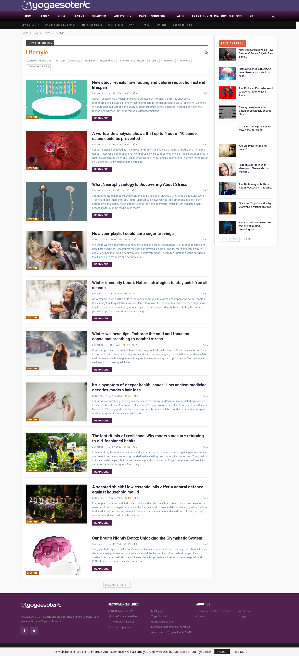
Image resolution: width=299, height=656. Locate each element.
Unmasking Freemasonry (60, 25)
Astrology (122, 16)
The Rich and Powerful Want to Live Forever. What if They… (256, 92)
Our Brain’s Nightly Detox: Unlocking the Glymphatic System (147, 538)
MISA (146, 25)
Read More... (102, 118)
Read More (240, 651)
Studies (153, 61)
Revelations (115, 25)
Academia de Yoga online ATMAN (171, 632)
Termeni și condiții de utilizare (213, 611)
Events (133, 25)
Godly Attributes (124, 621)
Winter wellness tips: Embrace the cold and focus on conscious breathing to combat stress (140, 336)
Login (45, 16)
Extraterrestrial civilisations (217, 16)
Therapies (168, 61)
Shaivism (99, 16)
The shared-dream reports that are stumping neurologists (255, 226)
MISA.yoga (157, 611)
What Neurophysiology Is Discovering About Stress (139, 184)
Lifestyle (32, 117)
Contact (161, 25)
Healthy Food (107, 61)
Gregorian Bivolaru (162, 621)
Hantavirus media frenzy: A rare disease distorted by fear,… (255, 72)
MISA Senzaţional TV (120, 611)
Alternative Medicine (39, 61)
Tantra (78, 16)
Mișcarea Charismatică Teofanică (170, 626)
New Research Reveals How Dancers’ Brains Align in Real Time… (256, 53)
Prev (223, 239)
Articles (61, 61)
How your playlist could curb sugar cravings (133, 233)
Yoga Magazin (159, 616)
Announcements (92, 25)
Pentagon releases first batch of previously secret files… (255, 111)
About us (244, 611)
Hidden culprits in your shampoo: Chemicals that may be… (254, 168)
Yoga (61, 16)
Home (29, 16)
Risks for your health (132, 61)
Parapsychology (152, 16)
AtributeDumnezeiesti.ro (122, 616)
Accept (222, 652)
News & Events (30, 25)
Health (179, 16)
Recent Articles (182, 25)
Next (234, 239)
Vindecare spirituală (120, 627)
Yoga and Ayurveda (38, 66)
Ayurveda (90, 61)
